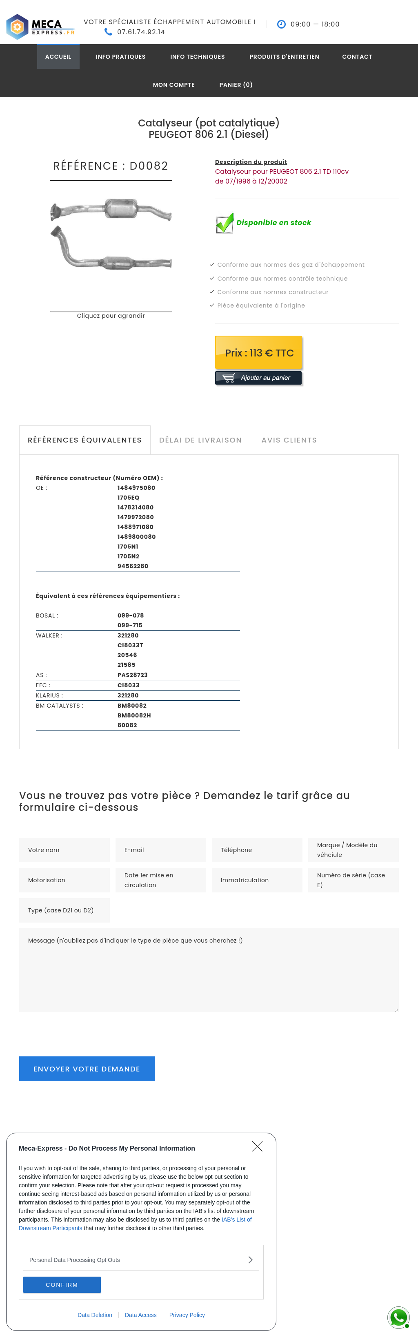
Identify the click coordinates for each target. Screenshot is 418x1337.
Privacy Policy (187, 1315)
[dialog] (141, 1231)
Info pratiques (121, 57)
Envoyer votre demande (86, 1069)
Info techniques (198, 57)
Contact (357, 57)
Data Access (141, 1315)
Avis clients (289, 440)
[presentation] (81, 1028)
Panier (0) (236, 85)
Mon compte (174, 85)
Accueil (58, 57)
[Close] (260, 1149)
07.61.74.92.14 (141, 32)
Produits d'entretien (285, 57)
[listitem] (141, 1259)
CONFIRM (62, 1285)
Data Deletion (95, 1315)
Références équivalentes (85, 440)
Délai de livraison (200, 440)
